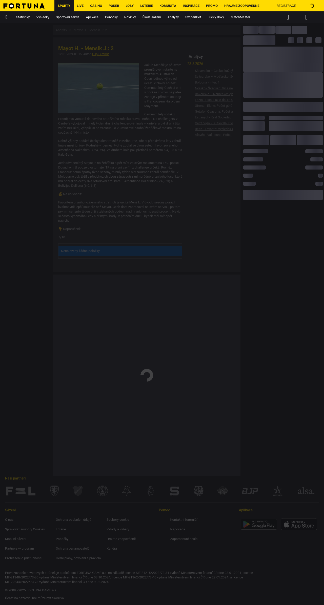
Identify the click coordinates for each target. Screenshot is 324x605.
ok (204, 594)
